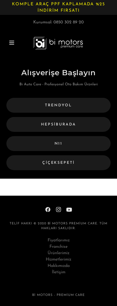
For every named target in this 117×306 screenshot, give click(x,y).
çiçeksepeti (58, 163)
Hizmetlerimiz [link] (58, 259)
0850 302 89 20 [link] (68, 22)
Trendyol (58, 105)
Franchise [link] (58, 247)
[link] (58, 42)
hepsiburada (58, 125)
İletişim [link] (58, 272)
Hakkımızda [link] (59, 266)
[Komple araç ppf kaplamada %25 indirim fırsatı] (58, 7)
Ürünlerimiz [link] (58, 253)
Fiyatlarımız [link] (59, 240)
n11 (59, 144)
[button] (14, 42)
